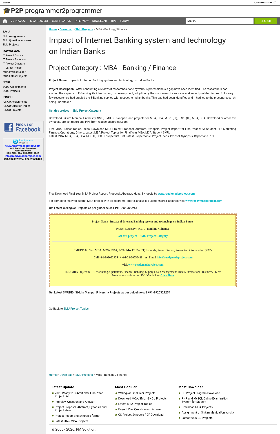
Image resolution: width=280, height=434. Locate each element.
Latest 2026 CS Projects (197, 418)
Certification (61, 20)
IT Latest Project (12, 67)
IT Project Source (13, 55)
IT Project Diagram (14, 63)
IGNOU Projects (12, 110)
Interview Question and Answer (74, 401)
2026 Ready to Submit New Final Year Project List (79, 395)
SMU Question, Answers (17, 40)
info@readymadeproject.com (175, 257)
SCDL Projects (11, 91)
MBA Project (39, 20)
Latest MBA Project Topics (135, 404)
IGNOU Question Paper (16, 105)
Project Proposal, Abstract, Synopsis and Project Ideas (80, 409)
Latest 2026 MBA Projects (71, 421)
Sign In (6, 2)
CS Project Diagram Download (201, 393)
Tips (113, 20)
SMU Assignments (14, 36)
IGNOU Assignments (15, 101)
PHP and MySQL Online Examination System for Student (205, 400)
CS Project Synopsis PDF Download (140, 414)
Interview (82, 20)
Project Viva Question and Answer (139, 409)
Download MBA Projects (197, 407)
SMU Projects (11, 44)
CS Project (18, 20)
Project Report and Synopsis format (77, 415)
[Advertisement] (22, 221)
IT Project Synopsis (14, 59)
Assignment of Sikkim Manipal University (208, 412)
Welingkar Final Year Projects (136, 393)
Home (53, 29)
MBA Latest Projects (15, 76)
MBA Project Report (14, 72)
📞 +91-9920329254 (263, 2)
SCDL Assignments (14, 86)
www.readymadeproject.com (176, 193)
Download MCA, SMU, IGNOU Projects (142, 398)
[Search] (220, 21)
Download (99, 20)
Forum (124, 20)
